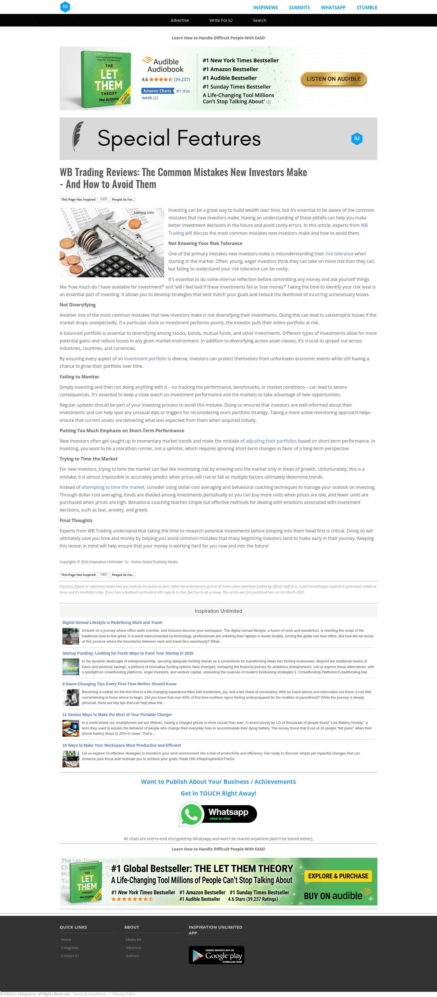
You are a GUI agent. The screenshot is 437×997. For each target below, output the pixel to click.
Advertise (180, 20)
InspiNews (265, 7)
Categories (70, 947)
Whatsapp (333, 7)
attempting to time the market (113, 487)
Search (259, 20)
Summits (299, 7)
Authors (132, 955)
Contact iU (70, 955)
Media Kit (134, 939)
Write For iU (220, 20)
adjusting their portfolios (271, 441)
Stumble (367, 7)
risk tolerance (340, 254)
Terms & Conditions (89, 993)
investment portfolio (145, 358)
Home (66, 939)
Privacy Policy (124, 993)
